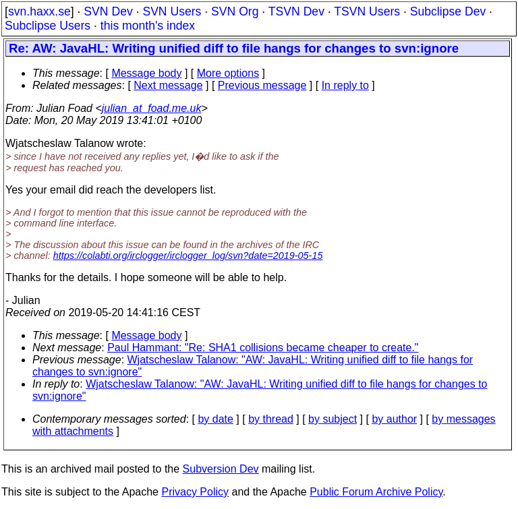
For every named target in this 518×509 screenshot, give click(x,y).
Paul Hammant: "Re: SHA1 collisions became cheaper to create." (262, 347)
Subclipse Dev (448, 11)
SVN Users (171, 11)
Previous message (262, 85)
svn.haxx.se (39, 11)
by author (394, 419)
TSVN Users (367, 11)
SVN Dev (108, 11)
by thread (270, 419)
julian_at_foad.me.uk (152, 108)
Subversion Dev (221, 469)
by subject (332, 419)
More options (228, 73)
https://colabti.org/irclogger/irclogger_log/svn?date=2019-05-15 (188, 255)
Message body (146, 73)
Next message (168, 85)
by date (215, 419)
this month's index (147, 25)
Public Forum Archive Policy (376, 492)
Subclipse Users (47, 25)
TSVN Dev (296, 11)
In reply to (345, 85)
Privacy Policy (195, 492)
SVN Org (234, 11)
